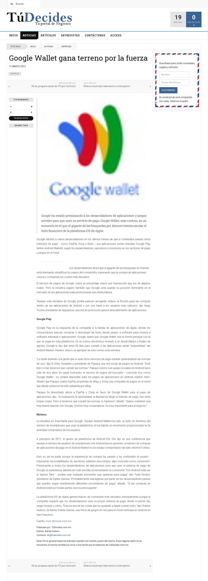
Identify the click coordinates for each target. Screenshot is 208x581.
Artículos (50, 36)
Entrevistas (70, 35)
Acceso (116, 35)
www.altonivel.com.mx (59, 521)
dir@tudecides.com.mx (59, 535)
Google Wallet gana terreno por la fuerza (78, 58)
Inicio (13, 35)
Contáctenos (96, 36)
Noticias (30, 36)
